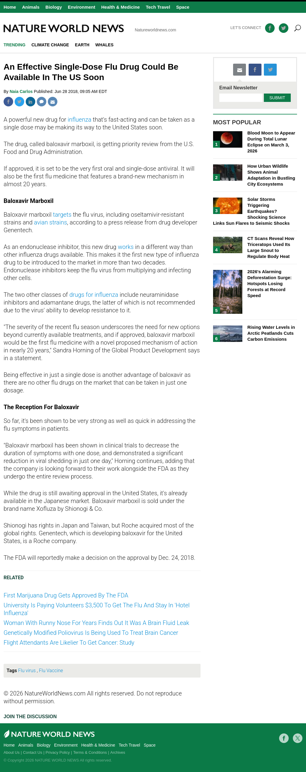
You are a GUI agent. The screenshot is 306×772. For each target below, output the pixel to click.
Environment (81, 7)
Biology (53, 7)
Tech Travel (158, 7)
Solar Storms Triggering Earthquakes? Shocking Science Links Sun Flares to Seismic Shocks (251, 211)
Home (10, 7)
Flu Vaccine (51, 670)
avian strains (50, 222)
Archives (117, 752)
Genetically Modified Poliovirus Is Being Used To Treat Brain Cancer (91, 632)
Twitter (19, 101)
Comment (41, 101)
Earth (82, 44)
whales (104, 44)
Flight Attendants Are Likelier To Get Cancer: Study (69, 642)
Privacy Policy (58, 752)
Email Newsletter (238, 87)
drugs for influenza (93, 294)
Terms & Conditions (90, 752)
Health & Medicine (120, 7)
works (126, 246)
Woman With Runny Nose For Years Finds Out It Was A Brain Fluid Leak (96, 622)
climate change (50, 44)
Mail (52, 101)
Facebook (8, 101)
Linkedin (30, 101)
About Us (11, 752)
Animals (30, 7)
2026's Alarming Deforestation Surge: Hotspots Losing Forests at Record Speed (269, 283)
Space (182, 7)
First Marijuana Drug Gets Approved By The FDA (66, 595)
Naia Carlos (22, 91)
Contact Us (32, 752)
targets (62, 214)
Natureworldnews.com (90, 28)
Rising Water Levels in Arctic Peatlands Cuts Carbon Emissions (271, 333)
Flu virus (27, 670)
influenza (79, 119)
